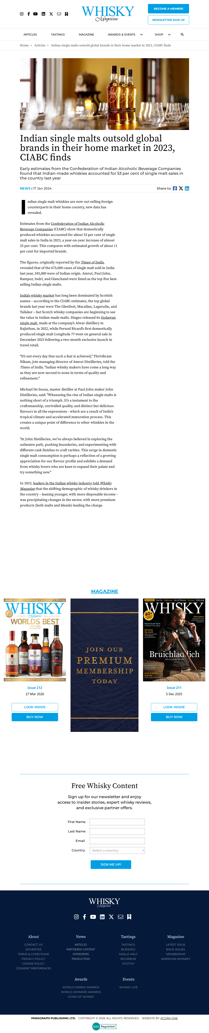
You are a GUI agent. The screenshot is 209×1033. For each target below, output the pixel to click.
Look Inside (35, 707)
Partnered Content (80, 949)
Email (80, 841)
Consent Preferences (33, 968)
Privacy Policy (33, 959)
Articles (30, 34)
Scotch (128, 963)
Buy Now (34, 717)
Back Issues (175, 949)
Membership (175, 954)
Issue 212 (34, 688)
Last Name (77, 831)
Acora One (169, 1018)
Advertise (33, 949)
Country (78, 850)
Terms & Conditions (33, 954)
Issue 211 (174, 688)
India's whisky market (37, 295)
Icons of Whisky (81, 996)
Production (81, 959)
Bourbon (128, 959)
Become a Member (168, 8)
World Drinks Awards (80, 987)
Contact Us (33, 944)
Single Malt (128, 954)
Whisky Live (128, 987)
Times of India (92, 262)
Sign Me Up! (111, 864)
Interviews (81, 954)
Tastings (58, 34)
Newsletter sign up (168, 20)
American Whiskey (175, 959)
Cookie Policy (33, 963)
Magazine (86, 34)
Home (24, 45)
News (26, 188)
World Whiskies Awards (81, 992)
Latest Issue (175, 944)
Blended (128, 949)
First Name (77, 822)
